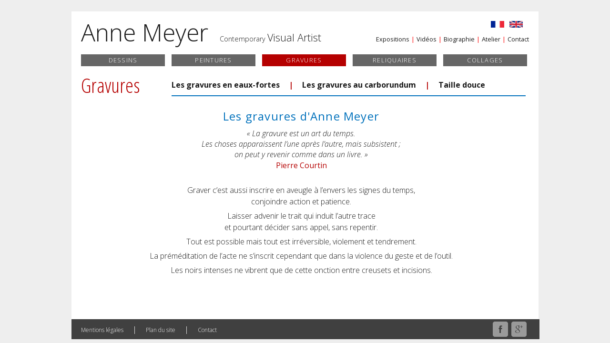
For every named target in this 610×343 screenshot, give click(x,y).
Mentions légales (102, 330)
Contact (518, 39)
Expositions (392, 39)
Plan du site (160, 330)
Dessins (123, 60)
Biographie (459, 39)
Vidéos (427, 39)
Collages (485, 60)
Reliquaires (395, 60)
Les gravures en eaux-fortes (226, 85)
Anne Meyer (144, 32)
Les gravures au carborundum (359, 85)
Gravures (304, 60)
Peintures (213, 60)
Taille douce (461, 85)
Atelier (491, 39)
